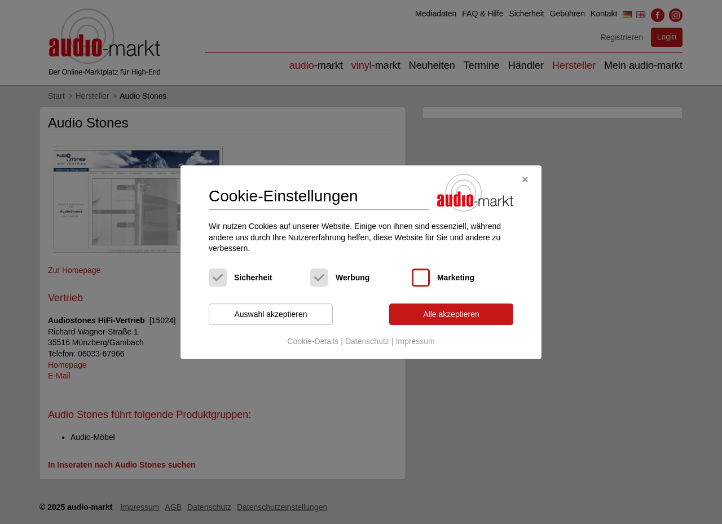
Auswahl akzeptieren (270, 314)
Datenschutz (367, 341)
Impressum (414, 341)
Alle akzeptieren (451, 314)
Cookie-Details (312, 341)
